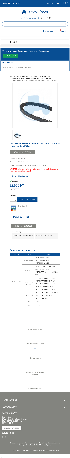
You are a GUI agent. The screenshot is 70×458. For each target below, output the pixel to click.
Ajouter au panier (27, 199)
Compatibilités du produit (20, 176)
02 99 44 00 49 (45, 18)
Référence (19, 226)
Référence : (18, 152)
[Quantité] (12, 199)
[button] (11, 428)
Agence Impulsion (53, 450)
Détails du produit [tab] (21, 217)
